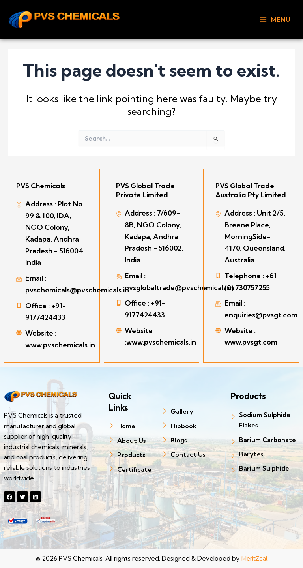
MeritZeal (254, 558)
